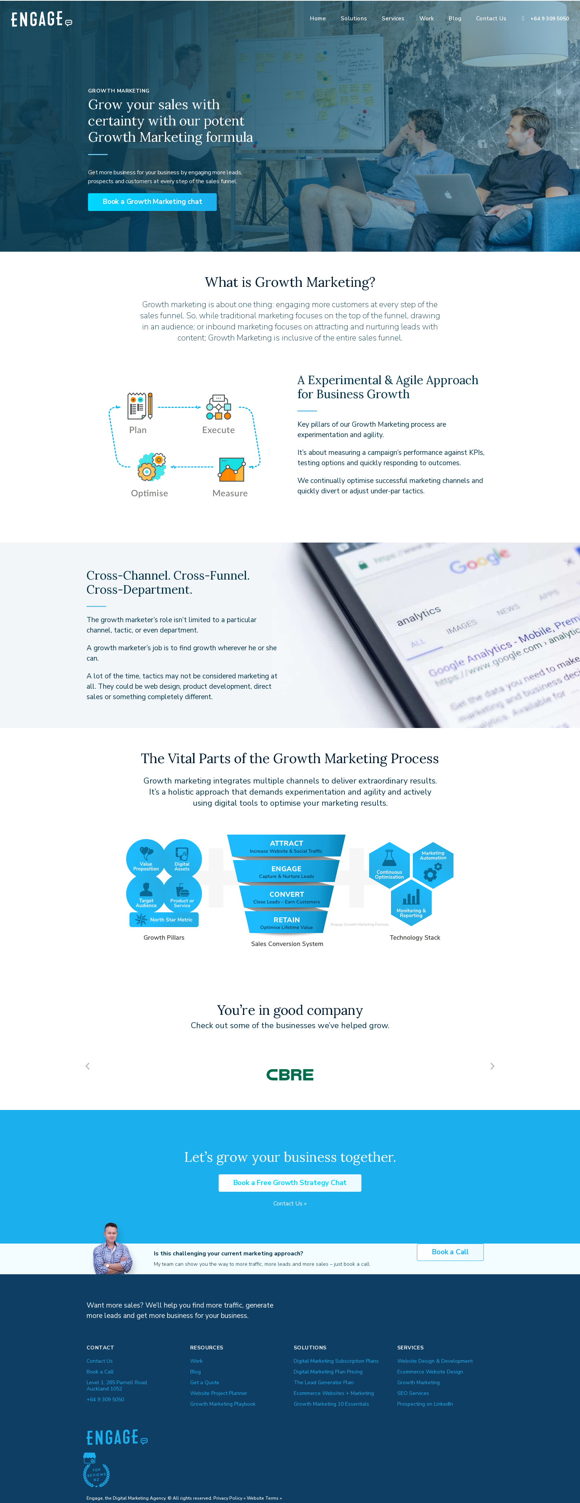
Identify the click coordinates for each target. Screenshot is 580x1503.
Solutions (354, 18)
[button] (152, 201)
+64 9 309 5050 (549, 18)
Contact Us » (290, 1202)
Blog (455, 18)
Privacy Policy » (229, 1496)
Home (318, 18)
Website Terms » (264, 1496)
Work (426, 18)
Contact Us (491, 18)
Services (393, 18)
